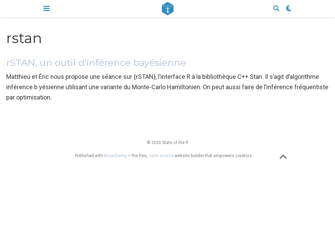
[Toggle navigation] (46, 8)
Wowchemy (115, 155)
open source (161, 155)
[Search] (276, 9)
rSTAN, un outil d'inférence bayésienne (96, 62)
